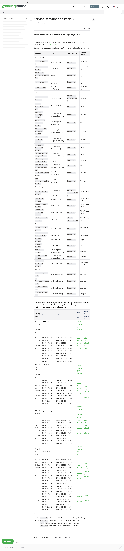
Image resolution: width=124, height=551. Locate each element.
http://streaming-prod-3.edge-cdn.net (79, 412)
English (116, 7)
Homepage (5, 547)
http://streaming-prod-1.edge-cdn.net (79, 371)
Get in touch (94, 7)
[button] (113, 12)
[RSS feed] (102, 6)
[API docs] (85, 7)
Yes (58, 537)
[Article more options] (89, 28)
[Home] (3, 12)
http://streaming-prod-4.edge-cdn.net (79, 451)
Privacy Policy (20, 547)
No (68, 537)
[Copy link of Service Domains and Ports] (73, 19)
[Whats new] (107, 6)
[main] (62, 279)
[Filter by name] (16, 18)
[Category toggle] (31, 19)
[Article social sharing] (84, 28)
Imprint (12, 547)
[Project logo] (14, 7)
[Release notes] (77, 7)
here (5, 2)
